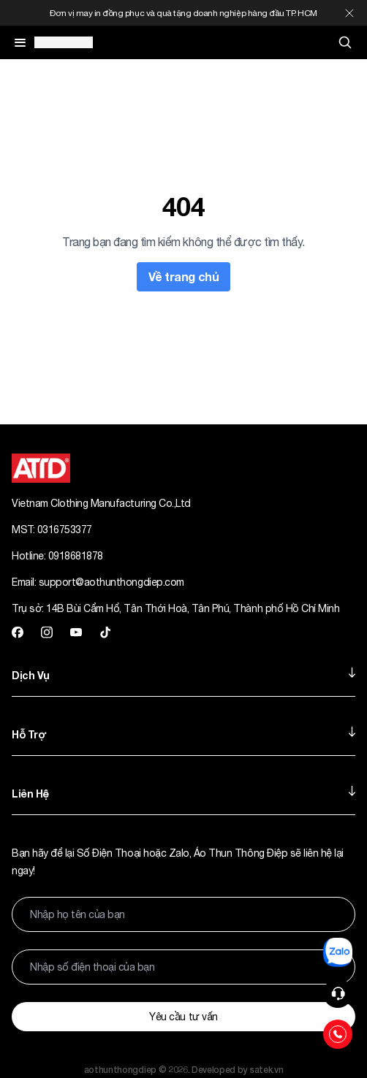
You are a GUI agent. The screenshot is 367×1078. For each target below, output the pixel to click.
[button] (337, 993)
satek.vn (266, 1069)
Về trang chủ (183, 276)
